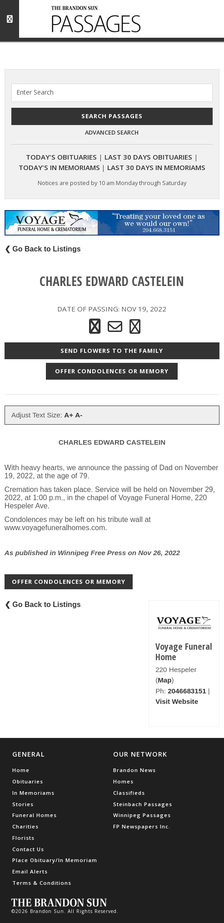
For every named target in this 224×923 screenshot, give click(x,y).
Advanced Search (112, 132)
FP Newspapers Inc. (141, 826)
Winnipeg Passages (142, 815)
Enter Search (35, 92)
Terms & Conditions (41, 882)
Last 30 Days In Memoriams (156, 167)
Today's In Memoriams (59, 167)
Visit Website (176, 701)
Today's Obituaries (61, 156)
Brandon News (134, 770)
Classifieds (129, 792)
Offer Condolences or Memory (112, 371)
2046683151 (187, 691)
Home (21, 770)
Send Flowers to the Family (111, 350)
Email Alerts (30, 871)
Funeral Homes (34, 815)
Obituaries (27, 781)
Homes (123, 781)
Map (164, 680)
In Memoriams (33, 792)
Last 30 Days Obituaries (148, 156)
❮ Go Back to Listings (43, 249)
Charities (25, 826)
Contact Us (28, 849)
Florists (23, 837)
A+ (68, 415)
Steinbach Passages (142, 804)
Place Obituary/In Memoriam (54, 860)
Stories (23, 804)
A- (78, 415)
